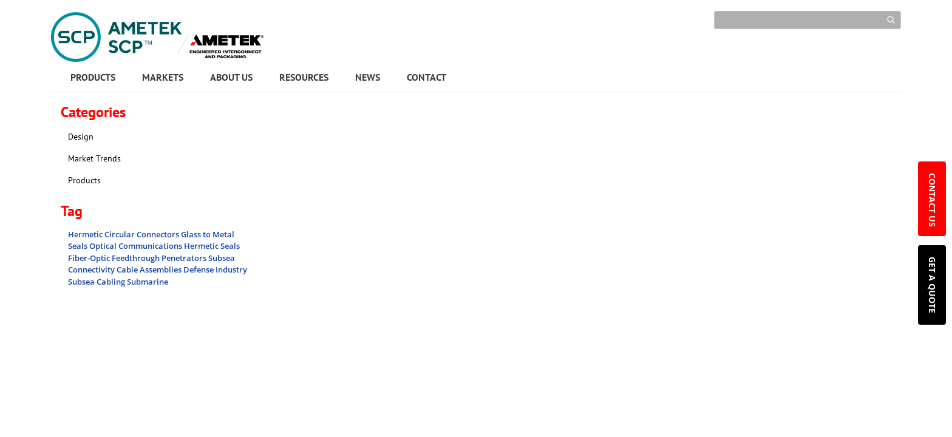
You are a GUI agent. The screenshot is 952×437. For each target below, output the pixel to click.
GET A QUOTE (932, 284)
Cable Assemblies (150, 269)
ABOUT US (231, 77)
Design (80, 136)
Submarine (147, 281)
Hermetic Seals (212, 245)
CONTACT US (932, 201)
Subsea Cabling (97, 281)
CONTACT (426, 77)
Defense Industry (215, 269)
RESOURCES (303, 77)
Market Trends (94, 158)
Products (84, 180)
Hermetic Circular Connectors (124, 234)
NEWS (367, 77)
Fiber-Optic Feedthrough (115, 257)
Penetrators (185, 257)
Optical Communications (136, 245)
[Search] (807, 20)
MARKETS (162, 77)
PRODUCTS (92, 77)
